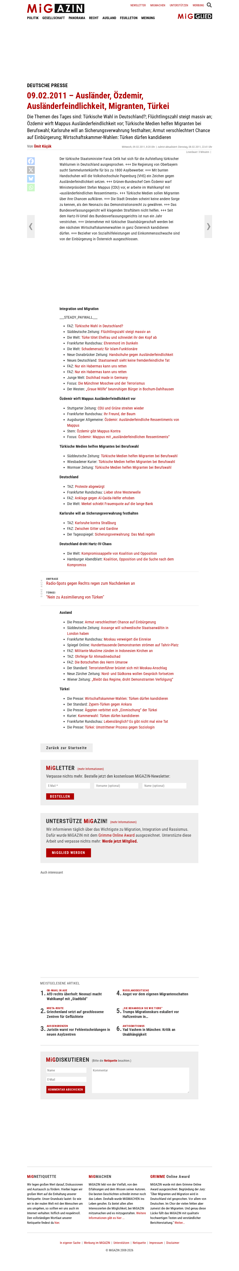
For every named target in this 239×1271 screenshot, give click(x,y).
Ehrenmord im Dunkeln (121, 343)
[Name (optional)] (164, 786)
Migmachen (157, 5)
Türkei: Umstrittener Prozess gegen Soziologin (120, 727)
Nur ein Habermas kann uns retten (101, 366)
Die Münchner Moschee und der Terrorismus (111, 383)
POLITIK (33, 18)
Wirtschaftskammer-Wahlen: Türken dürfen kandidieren (126, 698)
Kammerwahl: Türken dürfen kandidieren (108, 715)
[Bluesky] (31, 179)
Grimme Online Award (116, 835)
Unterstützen (179, 5)
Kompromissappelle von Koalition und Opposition (119, 553)
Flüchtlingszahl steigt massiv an (125, 331)
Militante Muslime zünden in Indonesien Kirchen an (114, 650)
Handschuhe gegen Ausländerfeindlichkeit (141, 354)
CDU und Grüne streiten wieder (121, 408)
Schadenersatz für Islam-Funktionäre (109, 349)
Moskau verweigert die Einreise (127, 639)
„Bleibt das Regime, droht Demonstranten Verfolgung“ (132, 679)
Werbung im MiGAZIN (97, 1243)
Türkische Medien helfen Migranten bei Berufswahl (139, 456)
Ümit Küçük (43, 146)
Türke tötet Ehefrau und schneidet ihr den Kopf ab (119, 337)
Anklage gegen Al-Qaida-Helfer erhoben (104, 498)
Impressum (156, 1243)
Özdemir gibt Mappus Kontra (99, 431)
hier (57, 1223)
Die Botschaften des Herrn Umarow (101, 662)
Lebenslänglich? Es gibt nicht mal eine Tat (136, 721)
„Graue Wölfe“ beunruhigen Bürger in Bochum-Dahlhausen (130, 389)
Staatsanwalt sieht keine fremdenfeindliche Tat (134, 360)
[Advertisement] (119, 51)
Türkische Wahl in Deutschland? (99, 326)
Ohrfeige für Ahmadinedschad (97, 656)
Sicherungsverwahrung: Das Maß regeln (125, 534)
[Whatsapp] (31, 187)
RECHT (94, 18)
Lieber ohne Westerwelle (122, 492)
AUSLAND (109, 18)
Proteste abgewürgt (90, 486)
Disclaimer (172, 1243)
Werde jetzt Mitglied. (120, 841)
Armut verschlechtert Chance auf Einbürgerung (120, 622)
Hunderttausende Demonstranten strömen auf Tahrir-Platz (135, 645)
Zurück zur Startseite (66, 748)
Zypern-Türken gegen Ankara (110, 704)
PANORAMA (77, 18)
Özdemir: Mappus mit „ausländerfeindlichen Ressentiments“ (124, 436)
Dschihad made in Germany (107, 377)
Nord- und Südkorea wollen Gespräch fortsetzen (137, 673)
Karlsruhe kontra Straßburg (95, 523)
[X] (31, 170)
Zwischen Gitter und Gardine (96, 528)
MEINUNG (148, 18)
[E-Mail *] (68, 786)
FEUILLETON (129, 18)
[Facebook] (31, 161)
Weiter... (180, 1223)
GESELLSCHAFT (53, 18)
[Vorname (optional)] (116, 786)
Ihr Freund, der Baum (119, 414)
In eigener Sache (70, 1243)
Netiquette (110, 1060)
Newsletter (138, 5)
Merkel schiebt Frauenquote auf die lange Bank (117, 503)
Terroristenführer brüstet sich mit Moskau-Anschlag (128, 668)
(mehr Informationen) (90, 769)
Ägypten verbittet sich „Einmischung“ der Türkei (121, 710)
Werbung (198, 5)
